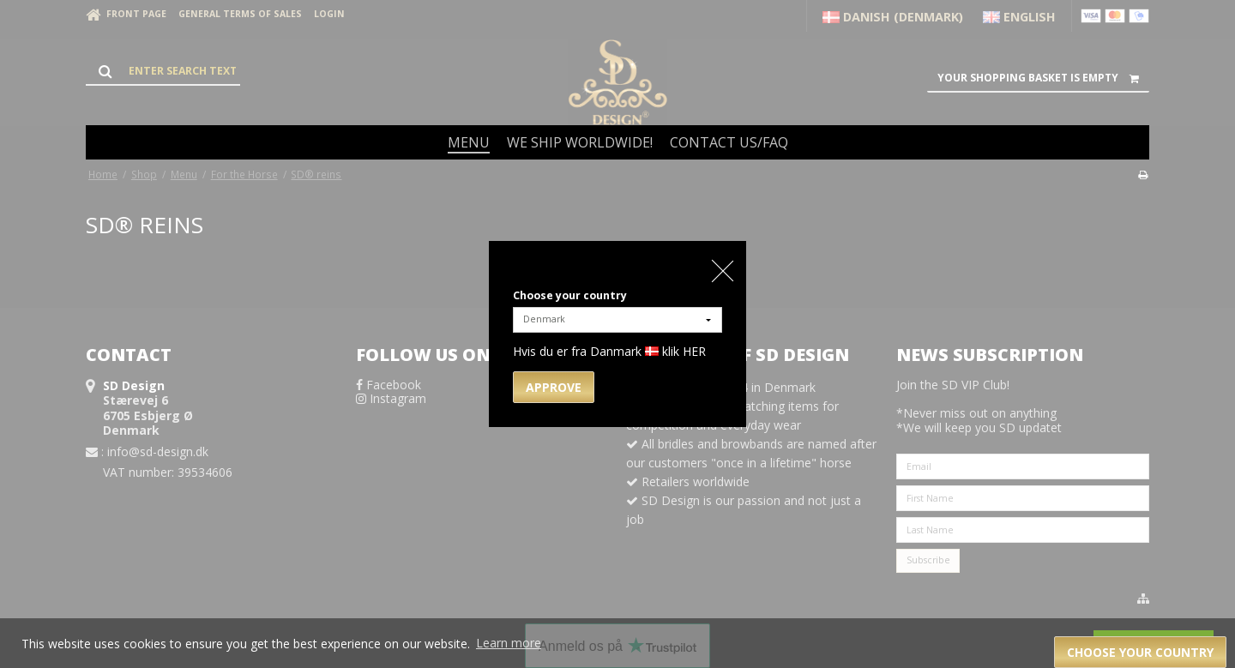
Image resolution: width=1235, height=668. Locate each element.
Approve (553, 387)
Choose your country (570, 295)
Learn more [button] (508, 643)
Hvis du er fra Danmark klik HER (609, 351)
